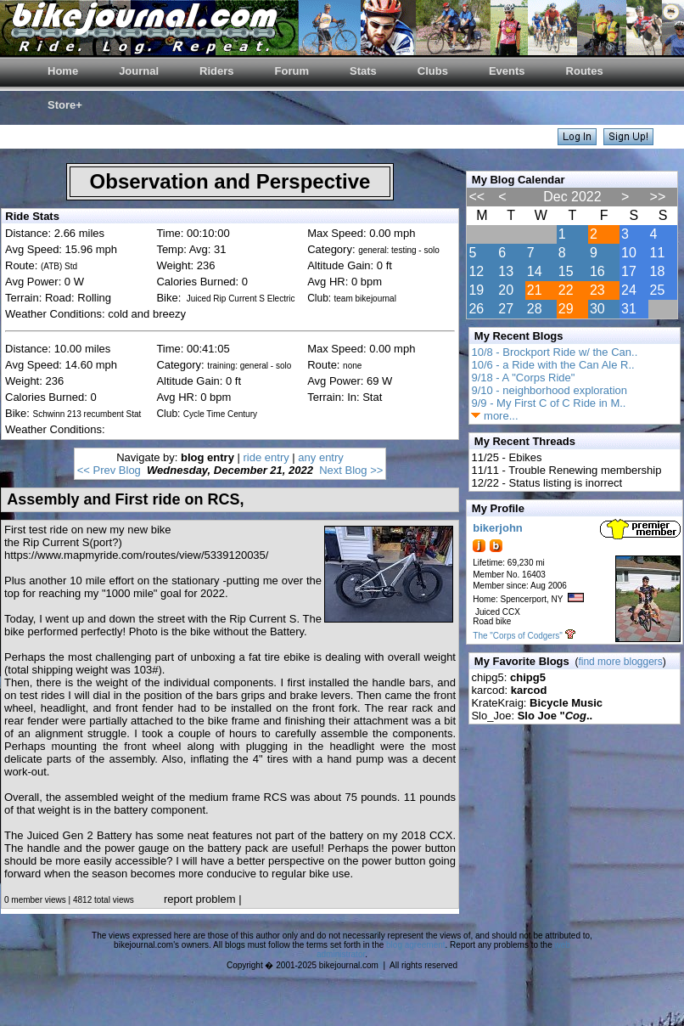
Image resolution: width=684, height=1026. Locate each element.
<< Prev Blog (109, 470)
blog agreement (416, 945)
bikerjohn (498, 527)
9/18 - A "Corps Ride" (523, 377)
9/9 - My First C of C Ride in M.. (548, 403)
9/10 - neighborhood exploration (549, 390)
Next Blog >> (351, 470)
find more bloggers (620, 662)
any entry (320, 457)
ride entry (266, 457)
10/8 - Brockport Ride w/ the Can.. (554, 352)
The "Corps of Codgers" (517, 635)
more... (494, 415)
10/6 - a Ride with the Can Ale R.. (552, 364)
